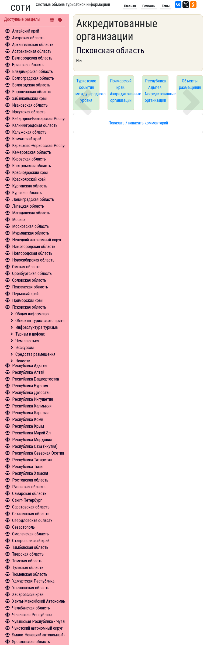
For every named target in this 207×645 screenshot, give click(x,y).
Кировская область (29, 159)
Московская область (30, 226)
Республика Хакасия (30, 473)
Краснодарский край (30, 172)
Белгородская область (32, 58)
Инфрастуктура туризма (36, 327)
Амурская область (28, 37)
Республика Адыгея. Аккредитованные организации (156, 90)
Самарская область (29, 493)
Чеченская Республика (32, 614)
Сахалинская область (30, 513)
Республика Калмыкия (31, 406)
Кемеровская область (31, 152)
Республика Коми (27, 419)
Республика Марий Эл (31, 432)
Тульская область (27, 567)
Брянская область (28, 64)
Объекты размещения (190, 84)
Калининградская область (34, 125)
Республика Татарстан (32, 459)
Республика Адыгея (29, 365)
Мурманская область (30, 233)
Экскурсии (24, 347)
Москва (18, 219)
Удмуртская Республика (33, 581)
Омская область (26, 266)
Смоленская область (30, 533)
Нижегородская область (33, 246)
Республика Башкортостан (35, 379)
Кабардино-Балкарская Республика (43, 118)
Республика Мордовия (32, 439)
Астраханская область (31, 51)
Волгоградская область (33, 78)
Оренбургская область (32, 273)
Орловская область (29, 280)
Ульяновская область (30, 587)
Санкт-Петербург (27, 500)
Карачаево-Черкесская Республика (43, 145)
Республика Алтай (28, 372)
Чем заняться (27, 340)
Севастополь (23, 527)
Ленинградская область (33, 199)
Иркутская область (29, 111)
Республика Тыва (27, 466)
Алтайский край (25, 31)
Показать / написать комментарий (138, 122)
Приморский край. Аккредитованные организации (122, 90)
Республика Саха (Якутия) (34, 446)
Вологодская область (31, 85)
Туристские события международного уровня (87, 90)
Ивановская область (30, 105)
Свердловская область (32, 520)
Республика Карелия (30, 412)
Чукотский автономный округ (37, 628)
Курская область (27, 192)
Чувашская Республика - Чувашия (41, 621)
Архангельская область (32, 44)
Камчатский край (26, 138)
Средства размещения (35, 354)
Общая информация (32, 313)
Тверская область (28, 554)
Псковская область (29, 307)
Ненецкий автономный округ (37, 239)
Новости (22, 361)
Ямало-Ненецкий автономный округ (43, 634)
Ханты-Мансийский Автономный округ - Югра (51, 601)
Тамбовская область (30, 547)
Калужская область (29, 132)
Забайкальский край (29, 98)
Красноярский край (29, 179)
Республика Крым (28, 426)
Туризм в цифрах (30, 334)
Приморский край (27, 300)
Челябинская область (31, 608)
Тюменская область (29, 574)
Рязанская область (29, 486)
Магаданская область (31, 212)
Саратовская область (31, 507)
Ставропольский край (30, 540)
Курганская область (29, 186)
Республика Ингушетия (32, 399)
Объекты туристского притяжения (45, 320)
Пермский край (25, 293)
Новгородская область (32, 253)
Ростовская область (30, 480)
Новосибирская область (33, 260)
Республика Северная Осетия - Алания (46, 453)
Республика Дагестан (31, 392)
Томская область (27, 560)
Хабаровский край (27, 594)
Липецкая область (28, 206)
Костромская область (31, 165)
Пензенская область (30, 287)
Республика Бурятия (30, 385)
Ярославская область (31, 641)
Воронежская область (31, 91)
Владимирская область (32, 71)
